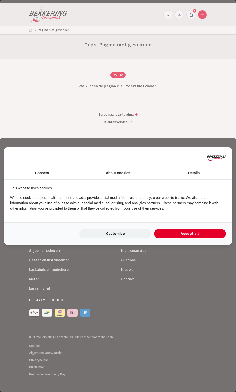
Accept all (190, 233)
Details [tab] (194, 173)
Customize (115, 233)
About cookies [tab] (118, 173)
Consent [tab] (42, 173)
